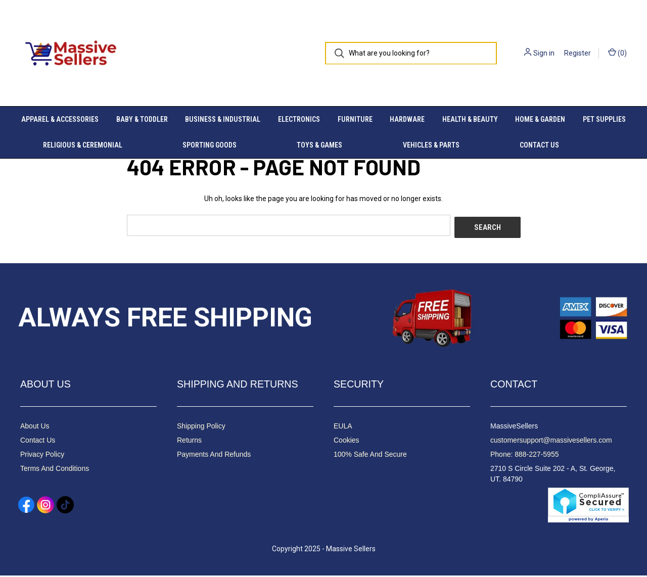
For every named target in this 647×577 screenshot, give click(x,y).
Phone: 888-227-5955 (524, 456)
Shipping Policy (201, 427)
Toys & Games (319, 145)
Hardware (407, 119)
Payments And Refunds (214, 456)
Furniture (355, 119)
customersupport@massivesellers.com (551, 442)
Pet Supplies (604, 119)
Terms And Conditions (54, 470)
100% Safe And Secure (370, 456)
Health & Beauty (470, 119)
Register (577, 53)
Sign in (543, 53)
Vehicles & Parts (431, 145)
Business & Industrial (222, 119)
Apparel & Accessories (60, 119)
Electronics (299, 119)
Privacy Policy (42, 456)
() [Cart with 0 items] (617, 52)
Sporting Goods (209, 145)
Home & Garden (540, 119)
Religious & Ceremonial (82, 145)
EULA (343, 427)
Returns (189, 442)
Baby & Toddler (142, 119)
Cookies (346, 442)
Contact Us (539, 145)
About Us (35, 427)
